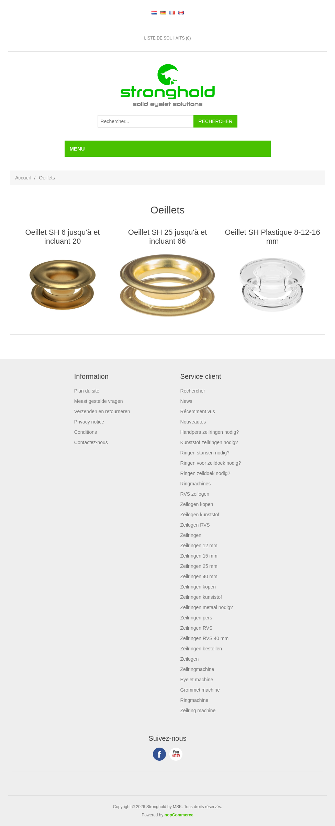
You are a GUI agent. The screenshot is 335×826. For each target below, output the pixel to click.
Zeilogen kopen (196, 504)
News (186, 401)
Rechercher (192, 391)
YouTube (175, 754)
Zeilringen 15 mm (198, 556)
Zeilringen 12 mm (198, 545)
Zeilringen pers (196, 617)
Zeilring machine (198, 710)
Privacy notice (89, 422)
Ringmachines (195, 483)
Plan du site (86, 391)
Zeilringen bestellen (201, 648)
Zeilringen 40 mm (198, 576)
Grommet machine (200, 690)
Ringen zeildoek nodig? (205, 473)
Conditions (85, 432)
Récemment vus (197, 411)
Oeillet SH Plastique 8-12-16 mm (272, 236)
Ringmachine (194, 700)
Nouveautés (193, 422)
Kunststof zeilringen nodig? (209, 442)
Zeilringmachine (197, 669)
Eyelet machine (196, 679)
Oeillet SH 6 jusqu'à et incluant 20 (62, 236)
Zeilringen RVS (196, 628)
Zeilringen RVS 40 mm (204, 638)
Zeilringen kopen (198, 587)
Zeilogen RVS (195, 525)
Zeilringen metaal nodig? (206, 607)
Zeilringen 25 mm (198, 566)
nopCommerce (179, 815)
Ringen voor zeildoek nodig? (210, 463)
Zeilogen (189, 659)
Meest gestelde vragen (98, 401)
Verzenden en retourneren (102, 411)
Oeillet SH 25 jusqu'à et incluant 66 (167, 236)
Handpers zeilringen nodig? (209, 432)
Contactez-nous (91, 442)
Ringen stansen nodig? (205, 452)
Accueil (23, 177)
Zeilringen (190, 535)
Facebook (159, 754)
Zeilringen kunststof (201, 597)
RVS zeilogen (195, 494)
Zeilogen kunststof (200, 514)
